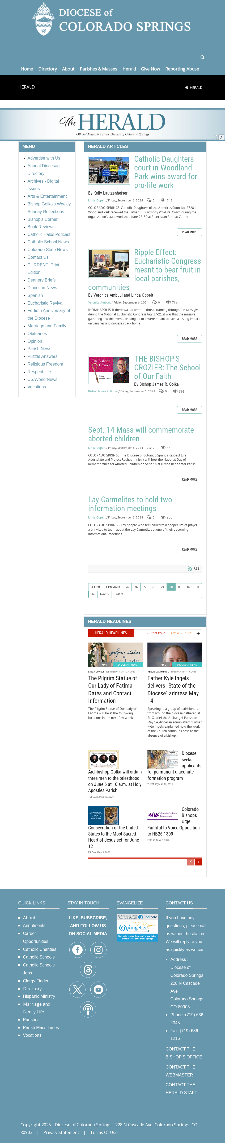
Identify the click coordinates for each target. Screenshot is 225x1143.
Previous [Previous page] (114, 587)
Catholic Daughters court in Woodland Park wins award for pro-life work (109, 170)
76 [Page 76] (136, 587)
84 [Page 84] (93, 594)
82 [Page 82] (188, 587)
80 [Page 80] (171, 587)
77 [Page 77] (144, 587)
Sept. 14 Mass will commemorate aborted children (141, 434)
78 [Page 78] (153, 587)
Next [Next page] (103, 594)
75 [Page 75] (127, 587)
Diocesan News (128, 664)
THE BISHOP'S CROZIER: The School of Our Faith (109, 370)
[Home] (186, 87)
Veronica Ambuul (99, 302)
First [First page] (97, 587)
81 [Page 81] (179, 587)
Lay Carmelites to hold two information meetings (130, 504)
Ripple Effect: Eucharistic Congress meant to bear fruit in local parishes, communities (109, 263)
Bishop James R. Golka (103, 391)
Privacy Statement (61, 1132)
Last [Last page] (117, 594)
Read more (189, 232)
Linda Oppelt (96, 200)
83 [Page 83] (197, 587)
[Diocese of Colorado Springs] (112, 18)
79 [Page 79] (162, 587)
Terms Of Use (104, 1132)
